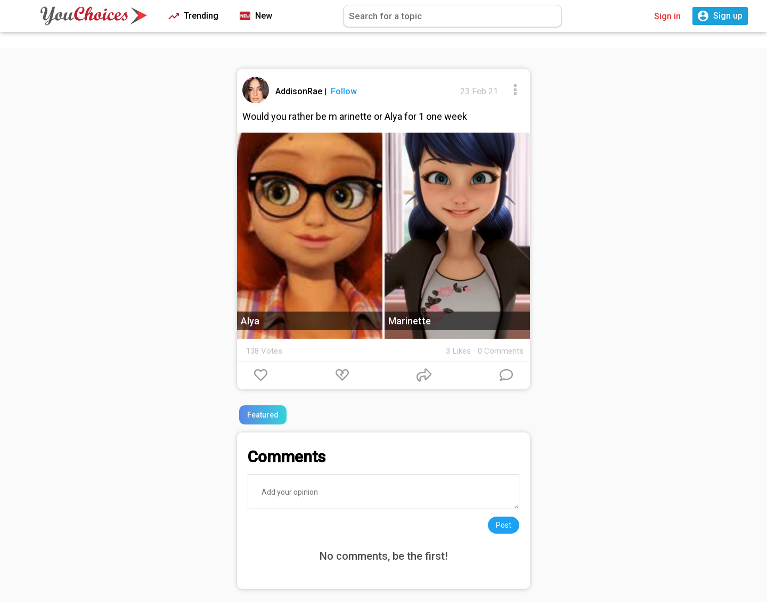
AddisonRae (299, 91)
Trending (193, 16)
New (256, 16)
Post (503, 525)
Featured (263, 415)
